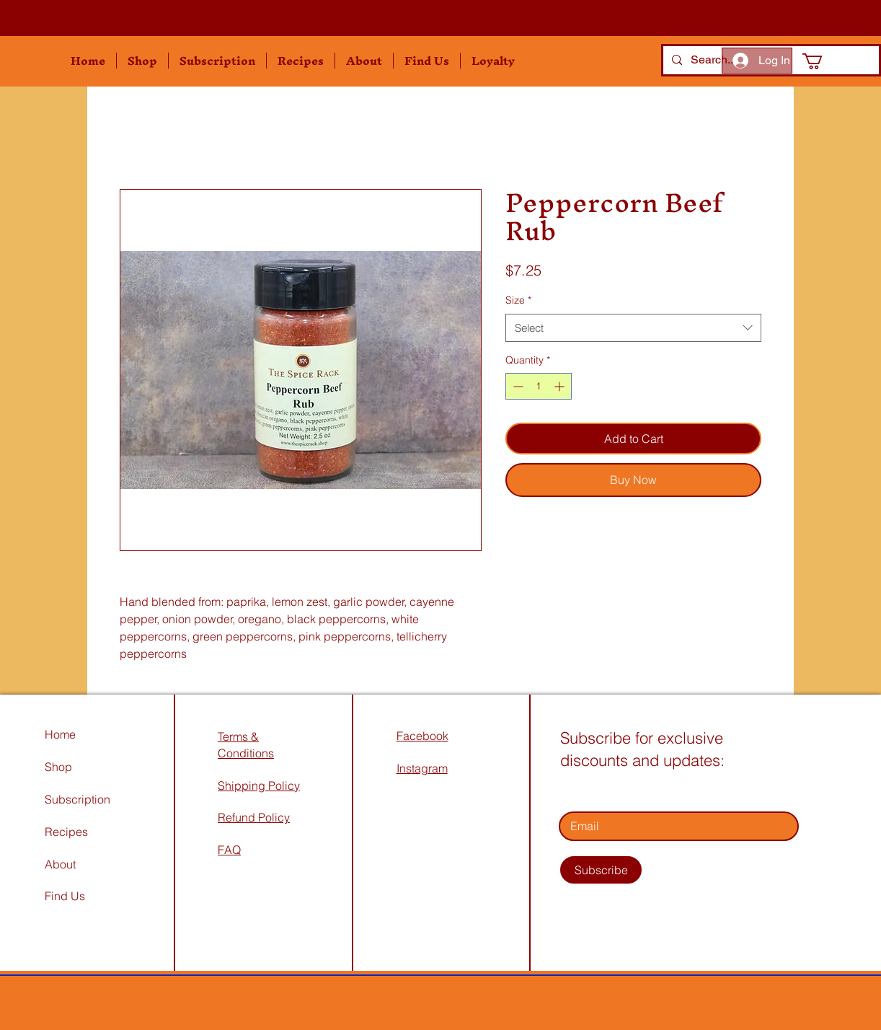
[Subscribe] (601, 870)
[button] (142, 61)
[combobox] (633, 328)
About (60, 864)
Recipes (66, 831)
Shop (58, 767)
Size (518, 300)
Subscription (77, 799)
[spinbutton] (539, 386)
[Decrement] (517, 386)
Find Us (66, 896)
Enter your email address (624, 791)
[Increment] (561, 386)
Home (60, 734)
